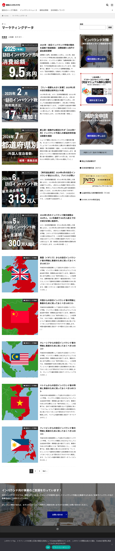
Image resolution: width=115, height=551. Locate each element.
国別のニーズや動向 (9, 10)
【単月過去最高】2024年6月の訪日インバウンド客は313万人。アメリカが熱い (57, 174)
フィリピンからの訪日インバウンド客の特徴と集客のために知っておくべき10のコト (58, 431)
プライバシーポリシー (61, 547)
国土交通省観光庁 (89, 161)
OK (48, 547)
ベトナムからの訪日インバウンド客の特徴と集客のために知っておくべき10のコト (58, 388)
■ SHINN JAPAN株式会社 (90, 200)
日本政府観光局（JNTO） (92, 168)
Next (44, 471)
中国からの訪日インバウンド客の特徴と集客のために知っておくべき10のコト (58, 301)
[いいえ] (112, 544)
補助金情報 (44, 10)
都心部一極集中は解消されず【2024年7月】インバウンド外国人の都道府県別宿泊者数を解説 (58, 133)
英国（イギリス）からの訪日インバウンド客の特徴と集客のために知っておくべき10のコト (58, 260)
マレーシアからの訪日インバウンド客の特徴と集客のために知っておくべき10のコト (58, 346)
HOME (6, 16)
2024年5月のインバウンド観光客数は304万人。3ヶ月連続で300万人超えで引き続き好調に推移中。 (58, 218)
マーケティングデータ (19, 16)
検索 (81, 24)
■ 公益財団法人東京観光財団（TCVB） (95, 193)
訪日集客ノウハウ (58, 10)
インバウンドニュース (28, 10)
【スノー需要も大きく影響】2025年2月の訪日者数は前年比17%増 (57, 89)
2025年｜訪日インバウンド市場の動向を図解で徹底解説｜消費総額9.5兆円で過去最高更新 (57, 48)
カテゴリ (18, 37)
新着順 (4, 37)
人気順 (11, 37)
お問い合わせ (57, 515)
